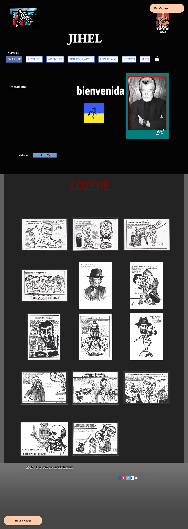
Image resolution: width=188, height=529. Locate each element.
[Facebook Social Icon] (119, 478)
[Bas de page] (167, 8)
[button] (157, 58)
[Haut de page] (23, 520)
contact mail (19, 86)
